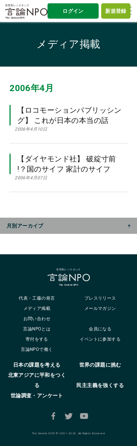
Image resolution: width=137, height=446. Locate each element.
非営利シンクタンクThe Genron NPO (26, 11)
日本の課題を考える (37, 365)
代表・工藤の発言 (37, 298)
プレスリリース (100, 298)
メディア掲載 (68, 44)
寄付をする (37, 339)
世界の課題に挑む (100, 365)
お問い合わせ (36, 318)
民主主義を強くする (100, 385)
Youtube (84, 416)
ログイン (73, 11)
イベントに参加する (100, 339)
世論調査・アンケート (37, 395)
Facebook (53, 416)
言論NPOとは (36, 328)
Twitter (69, 416)
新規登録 (115, 11)
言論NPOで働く (37, 349)
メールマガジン (100, 308)
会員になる (100, 328)
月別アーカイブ (25, 226)
